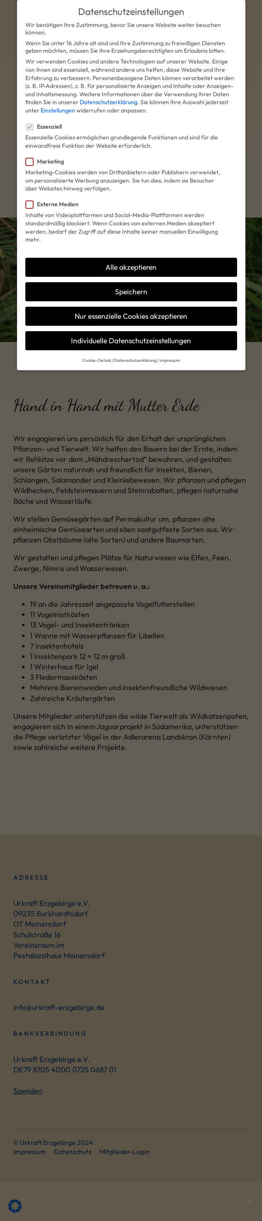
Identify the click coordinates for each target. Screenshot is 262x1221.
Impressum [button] (169, 349)
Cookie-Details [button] (96, 349)
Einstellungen (58, 99)
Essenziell (46, 116)
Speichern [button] (131, 281)
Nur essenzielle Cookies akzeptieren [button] (131, 305)
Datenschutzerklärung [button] (135, 349)
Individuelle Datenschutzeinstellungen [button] (131, 330)
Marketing (47, 150)
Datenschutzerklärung (108, 91)
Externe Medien (54, 193)
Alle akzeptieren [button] (131, 256)
